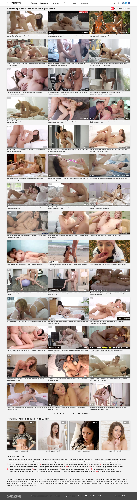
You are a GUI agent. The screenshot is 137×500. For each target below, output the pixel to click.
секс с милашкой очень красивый (46, 469)
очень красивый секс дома (111, 464)
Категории (44, 3)
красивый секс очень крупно (52, 464)
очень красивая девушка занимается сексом (107, 466)
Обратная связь (69, 496)
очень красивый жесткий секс (103, 469)
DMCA (100, 496)
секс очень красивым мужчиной (109, 471)
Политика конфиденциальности (41, 496)
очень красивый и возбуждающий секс (108, 462)
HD (115, 8)
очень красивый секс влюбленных (78, 462)
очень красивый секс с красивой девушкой (24, 459)
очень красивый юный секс (78, 466)
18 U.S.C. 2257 (90, 496)
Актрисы (56, 3)
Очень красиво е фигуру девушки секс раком (79, 471)
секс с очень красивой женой (19, 462)
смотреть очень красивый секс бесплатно (24, 464)
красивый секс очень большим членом (75, 469)
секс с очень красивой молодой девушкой (110, 459)
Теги (65, 3)
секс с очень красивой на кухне (81, 459)
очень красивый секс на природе (55, 459)
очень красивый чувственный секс (52, 466)
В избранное (84, 3)
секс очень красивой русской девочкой (23, 466)
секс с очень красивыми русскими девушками (82, 464)
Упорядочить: (121, 8)
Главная (34, 3)
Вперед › (86, 414)
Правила (58, 496)
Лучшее (73, 3)
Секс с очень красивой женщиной (21, 471)
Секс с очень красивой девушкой (48, 471)
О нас (80, 496)
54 (79, 414)
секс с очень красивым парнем (20, 469)
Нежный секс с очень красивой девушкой (47, 462)
